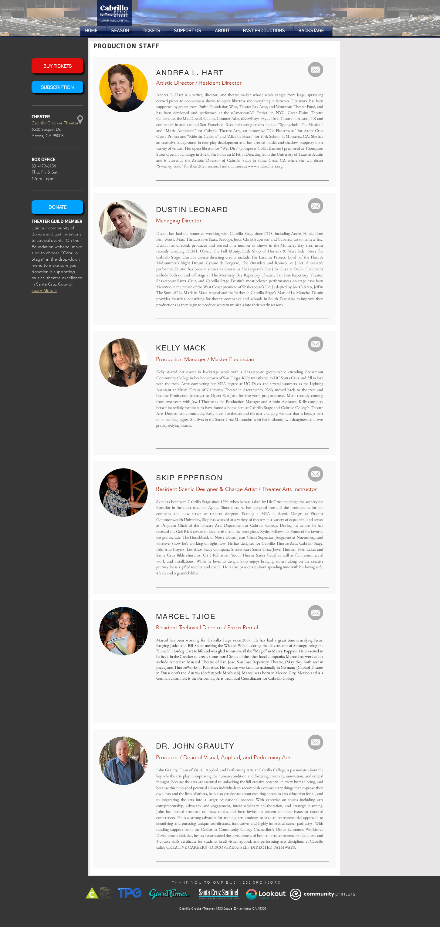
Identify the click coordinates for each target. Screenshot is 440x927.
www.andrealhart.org (265, 166)
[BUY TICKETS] (57, 65)
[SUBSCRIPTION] (57, 87)
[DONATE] (57, 207)
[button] (122, 31)
